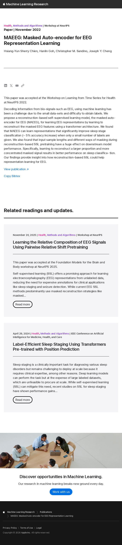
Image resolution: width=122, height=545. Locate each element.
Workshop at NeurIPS (56, 25)
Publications (46, 512)
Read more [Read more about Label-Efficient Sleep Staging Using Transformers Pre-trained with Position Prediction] (22, 400)
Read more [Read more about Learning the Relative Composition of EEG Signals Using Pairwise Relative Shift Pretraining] (22, 304)
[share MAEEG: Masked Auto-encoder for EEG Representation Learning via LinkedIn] (5, 85)
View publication (15, 169)
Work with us (61, 492)
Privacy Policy (10, 528)
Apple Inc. (26, 532)
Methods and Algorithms (27, 25)
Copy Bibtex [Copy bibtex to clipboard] (12, 176)
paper (8, 30)
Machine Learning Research (27, 4)
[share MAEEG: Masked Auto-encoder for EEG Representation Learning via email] (17, 85)
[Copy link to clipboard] (22, 85)
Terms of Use (26, 528)
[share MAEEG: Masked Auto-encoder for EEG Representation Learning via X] (11, 85)
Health (8, 25)
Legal (38, 528)
